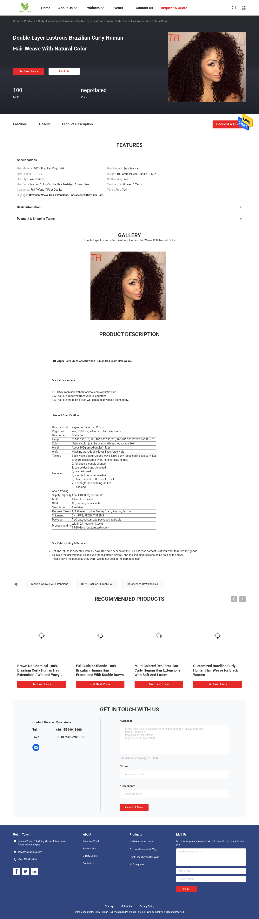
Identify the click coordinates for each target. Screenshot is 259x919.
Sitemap (109, 906)
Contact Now (134, 807)
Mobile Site (126, 906)
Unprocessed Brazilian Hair (142, 584)
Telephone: (128, 786)
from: (124, 766)
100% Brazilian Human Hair (97, 584)
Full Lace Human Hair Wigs (143, 849)
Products (29, 21)
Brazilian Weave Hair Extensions (49, 584)
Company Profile (91, 841)
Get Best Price (28, 71)
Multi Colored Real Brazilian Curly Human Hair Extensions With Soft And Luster (157, 670)
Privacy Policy (147, 906)
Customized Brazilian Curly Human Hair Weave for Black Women (215, 670)
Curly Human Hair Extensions (55, 21)
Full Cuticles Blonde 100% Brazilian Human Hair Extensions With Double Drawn (100, 670)
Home (16, 21)
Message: (127, 720)
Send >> (187, 889)
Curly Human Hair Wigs (141, 841)
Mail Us (64, 71)
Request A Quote (229, 124)
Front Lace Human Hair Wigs (144, 857)
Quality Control (90, 856)
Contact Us (88, 863)
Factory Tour (89, 848)
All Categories (137, 864)
